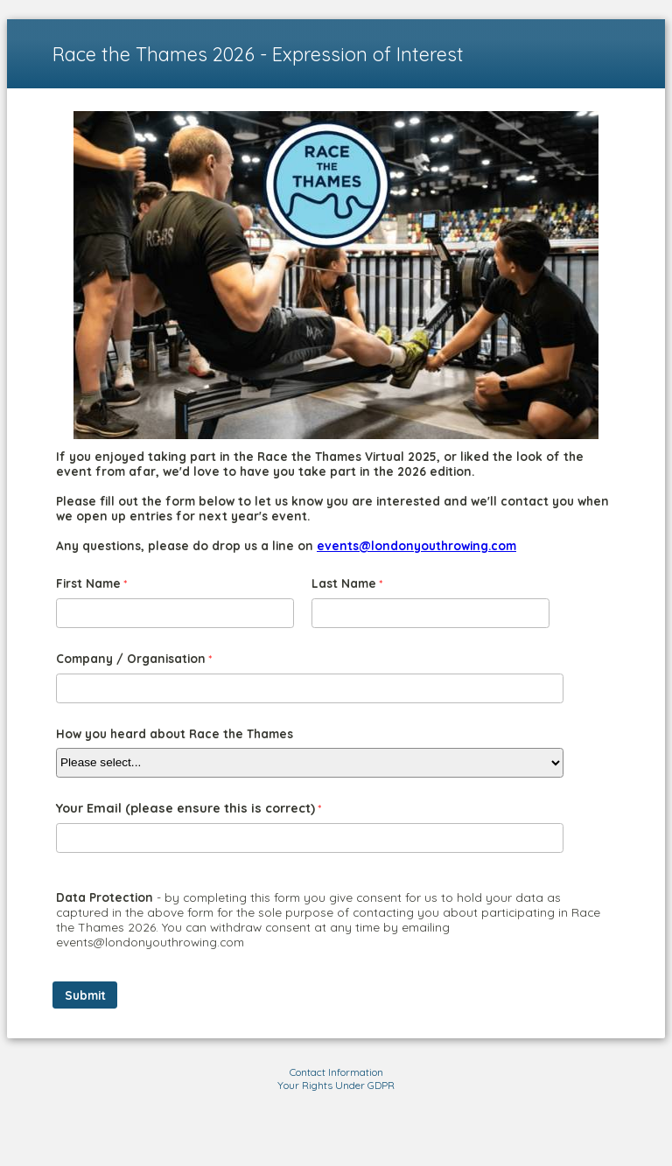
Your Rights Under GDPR (336, 1085)
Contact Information (336, 1072)
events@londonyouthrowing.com (416, 545)
